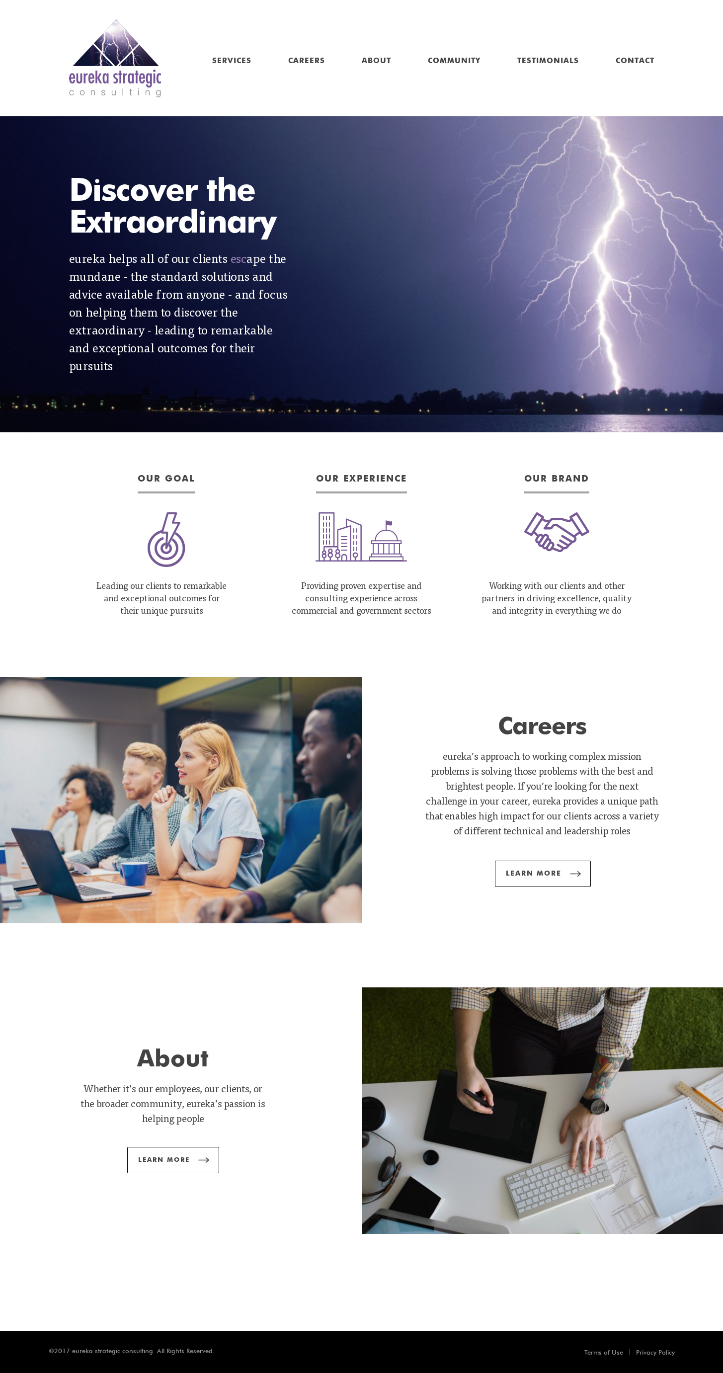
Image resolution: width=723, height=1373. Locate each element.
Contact (635, 61)
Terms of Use (603, 1352)
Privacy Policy (655, 1352)
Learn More (534, 873)
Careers (306, 61)
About (376, 61)
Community (454, 61)
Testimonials (548, 61)
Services (231, 61)
